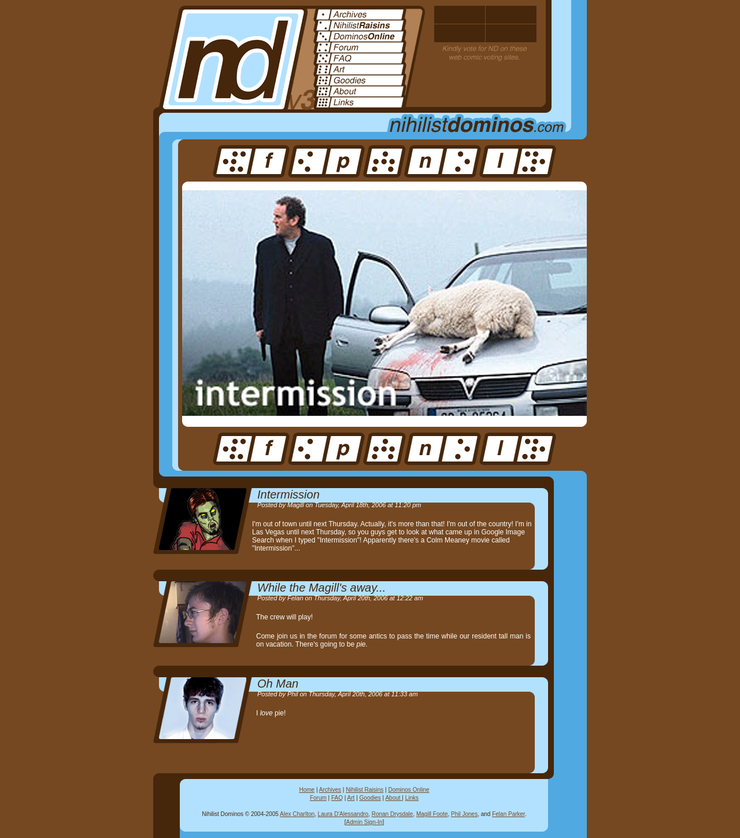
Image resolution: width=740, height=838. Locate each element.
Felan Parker (508, 814)
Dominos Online (408, 790)
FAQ (337, 798)
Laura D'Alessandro (343, 814)
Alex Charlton (297, 814)
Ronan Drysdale (392, 814)
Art (351, 798)
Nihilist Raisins (364, 790)
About (393, 798)
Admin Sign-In (364, 822)
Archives (330, 790)
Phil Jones (464, 814)
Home (306, 790)
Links (412, 798)
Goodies (370, 798)
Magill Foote (431, 814)
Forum (318, 798)
